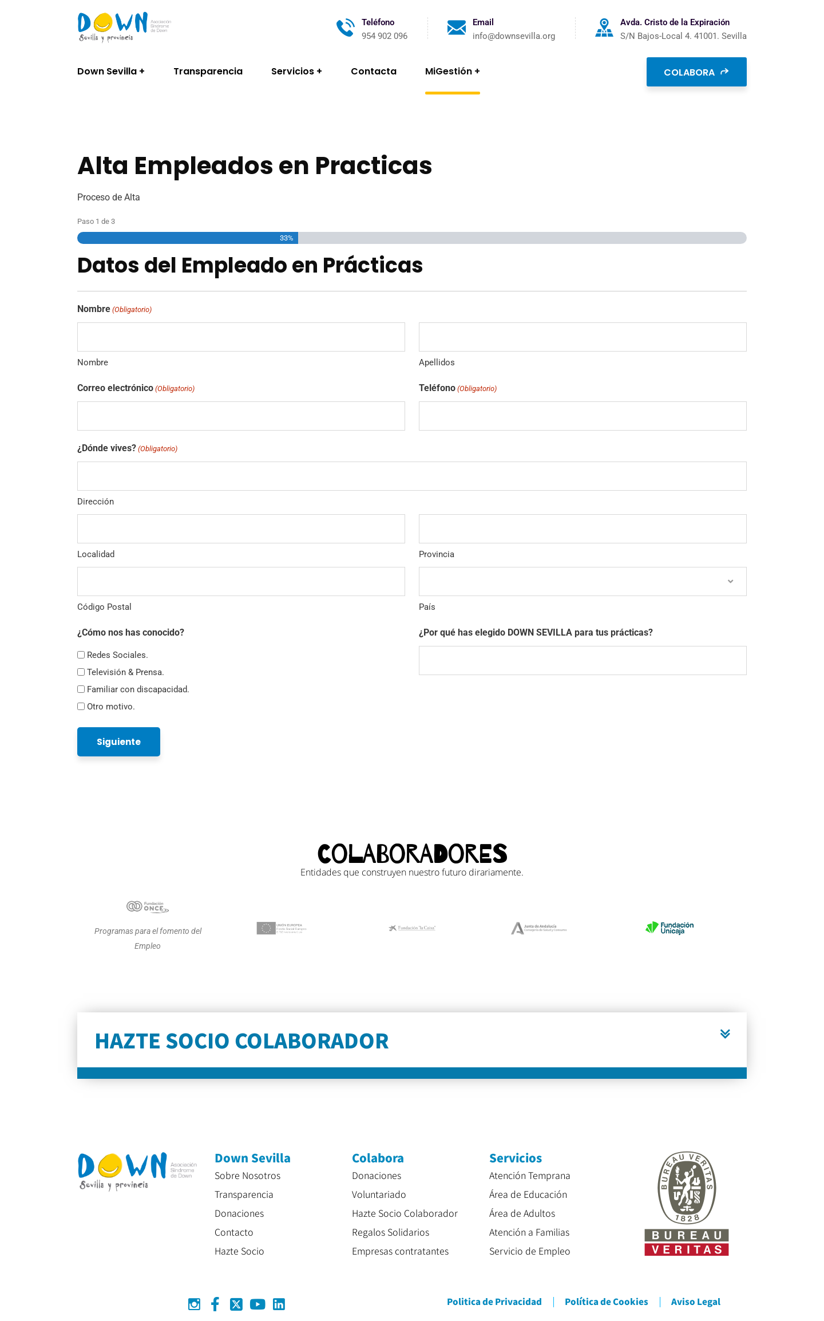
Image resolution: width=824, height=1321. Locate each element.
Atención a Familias (529, 1232)
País (427, 607)
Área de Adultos (522, 1213)
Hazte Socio (239, 1250)
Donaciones (239, 1213)
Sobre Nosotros (247, 1175)
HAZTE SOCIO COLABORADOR (241, 1039)
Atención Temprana (530, 1175)
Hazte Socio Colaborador (405, 1213)
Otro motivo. (111, 706)
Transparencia (244, 1194)
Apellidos (437, 362)
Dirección (95, 501)
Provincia (436, 554)
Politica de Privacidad (494, 1301)
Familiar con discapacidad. (138, 689)
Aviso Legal (695, 1301)
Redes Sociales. (117, 655)
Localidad (95, 554)
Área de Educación (528, 1194)
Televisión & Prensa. (125, 672)
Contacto (234, 1232)
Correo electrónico (136, 389)
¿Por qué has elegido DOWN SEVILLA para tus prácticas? (536, 632)
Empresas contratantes (400, 1250)
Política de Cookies (606, 1301)
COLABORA (697, 71)
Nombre (92, 362)
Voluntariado (379, 1194)
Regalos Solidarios (390, 1232)
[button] (412, 1045)
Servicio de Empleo (530, 1250)
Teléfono (458, 389)
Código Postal (104, 607)
